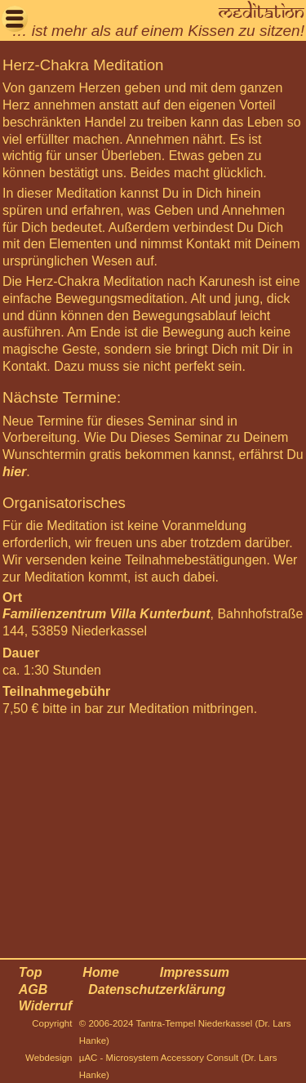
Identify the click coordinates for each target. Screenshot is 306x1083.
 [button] (15, 18)
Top (30, 972)
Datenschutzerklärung (156, 989)
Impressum (194, 972)
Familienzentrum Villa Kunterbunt (106, 614)
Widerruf (46, 1006)
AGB (33, 989)
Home (100, 972)
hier (14, 472)
